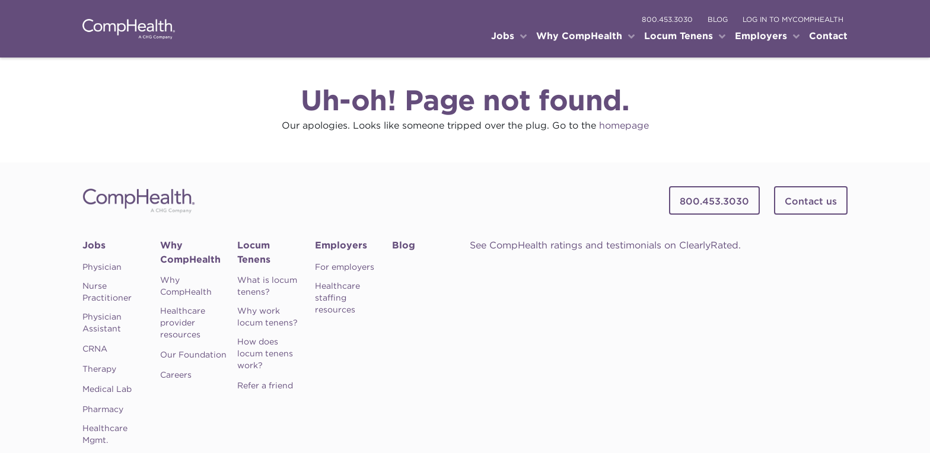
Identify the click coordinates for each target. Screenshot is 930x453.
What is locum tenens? (267, 285)
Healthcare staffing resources (337, 297)
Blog (403, 245)
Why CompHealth (190, 252)
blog (718, 19)
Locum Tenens (253, 252)
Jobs (94, 245)
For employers (344, 267)
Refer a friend (265, 385)
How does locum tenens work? (265, 353)
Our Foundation (193, 354)
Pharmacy (102, 409)
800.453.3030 (667, 19)
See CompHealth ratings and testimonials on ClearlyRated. (605, 245)
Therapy (99, 369)
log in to (793, 19)
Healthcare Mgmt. (105, 434)
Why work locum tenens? (267, 316)
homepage (624, 125)
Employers (341, 245)
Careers (176, 374)
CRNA (94, 348)
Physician (102, 267)
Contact (828, 36)
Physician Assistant (102, 322)
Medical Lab (107, 389)
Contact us (811, 201)
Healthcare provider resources (182, 322)
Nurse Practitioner (107, 291)
